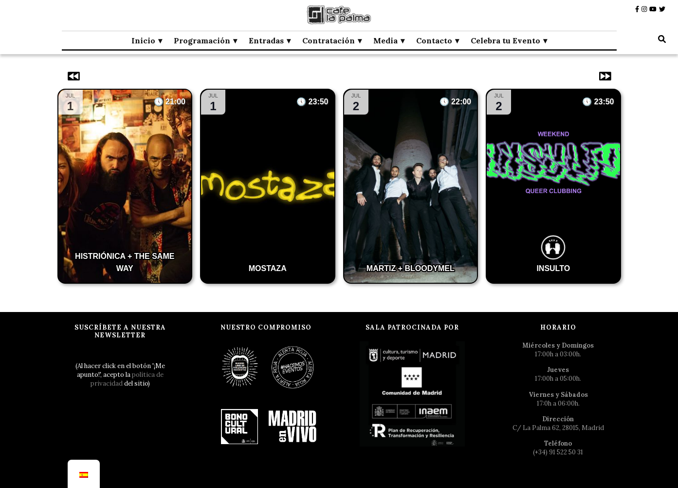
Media (385, 40)
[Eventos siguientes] (604, 76)
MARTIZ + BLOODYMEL (410, 268)
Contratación (328, 40)
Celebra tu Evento (505, 40)
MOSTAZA (268, 268)
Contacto (434, 40)
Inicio (143, 40)
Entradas (266, 40)
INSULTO (553, 268)
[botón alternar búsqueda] (662, 39)
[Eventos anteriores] (74, 76)
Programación (202, 40)
